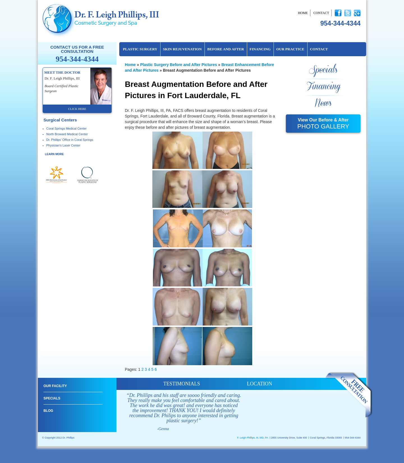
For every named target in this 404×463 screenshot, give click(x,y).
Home (303, 13)
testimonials (181, 384)
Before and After (225, 49)
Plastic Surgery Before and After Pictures (178, 64)
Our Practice (290, 49)
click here (77, 108)
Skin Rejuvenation (182, 49)
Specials (323, 70)
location (259, 384)
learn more (54, 154)
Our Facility (55, 386)
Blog (48, 411)
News (323, 103)
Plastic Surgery (140, 49)
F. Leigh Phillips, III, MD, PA (252, 437)
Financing (260, 49)
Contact (321, 13)
